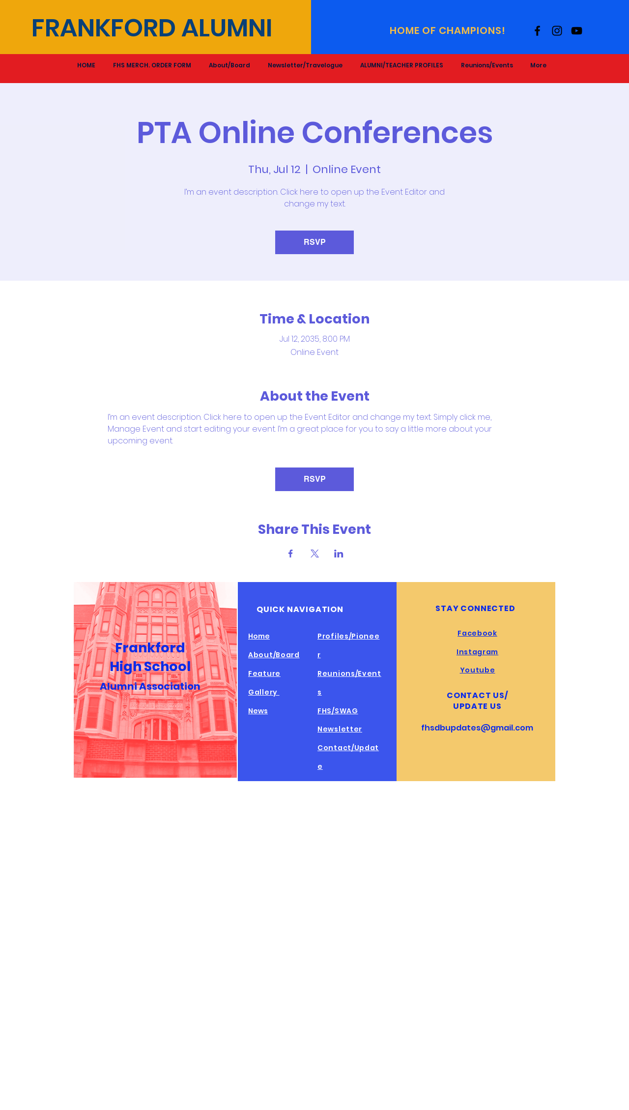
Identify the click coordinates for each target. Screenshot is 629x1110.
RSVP (315, 242)
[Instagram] (557, 30)
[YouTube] (576, 30)
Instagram (477, 652)
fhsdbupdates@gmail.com (477, 727)
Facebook (477, 633)
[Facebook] (537, 30)
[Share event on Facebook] (290, 553)
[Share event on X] (314, 553)
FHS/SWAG (337, 711)
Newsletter (339, 729)
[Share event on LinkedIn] (338, 553)
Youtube (477, 670)
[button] (401, 65)
